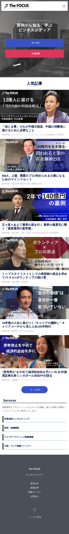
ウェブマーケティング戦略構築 (18, 437)
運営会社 (34, 483)
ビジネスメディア (34, 475)
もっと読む (35, 389)
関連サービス (34, 492)
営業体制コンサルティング (16, 419)
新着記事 (34, 488)
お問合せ (34, 496)
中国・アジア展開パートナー (17, 446)
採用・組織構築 (11, 428)
